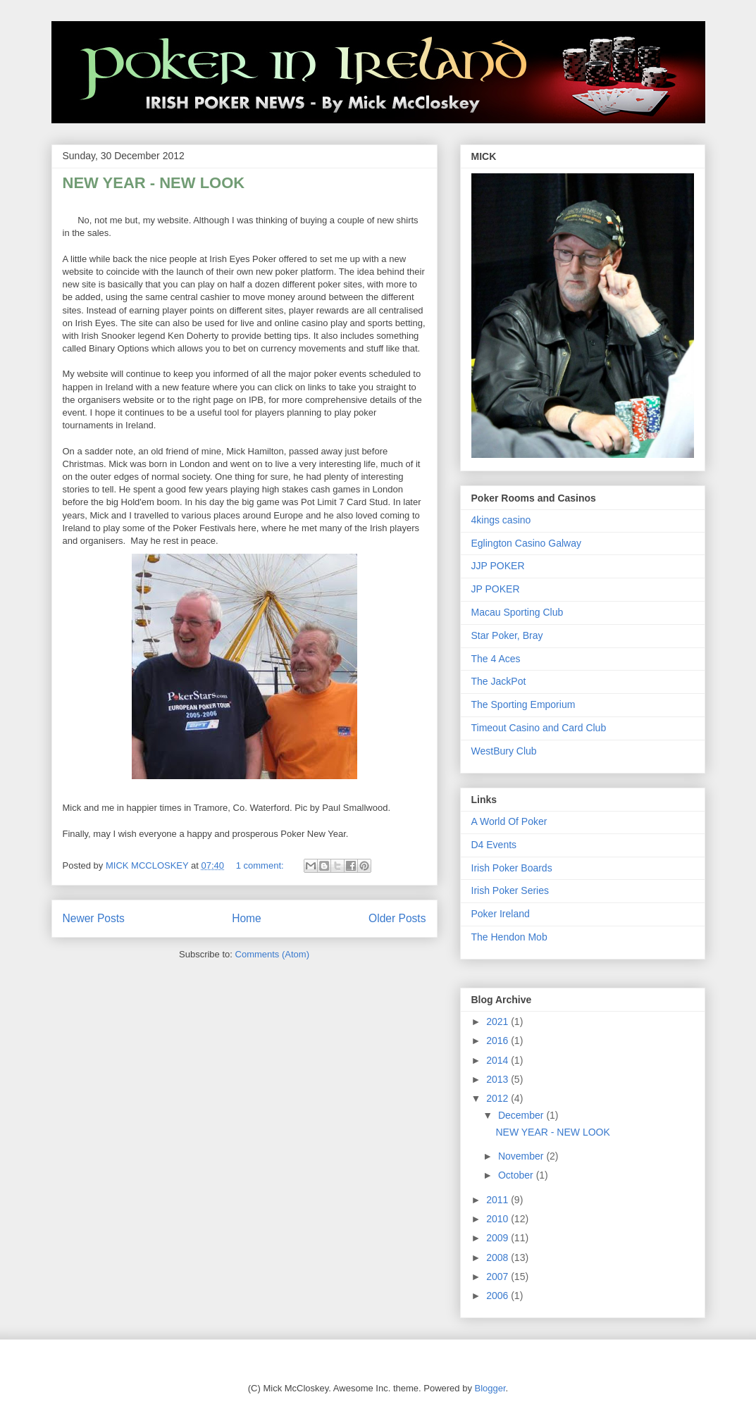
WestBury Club (504, 751)
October (517, 1175)
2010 (498, 1218)
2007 (498, 1276)
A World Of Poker (509, 821)
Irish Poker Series (510, 890)
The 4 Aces (496, 658)
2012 (498, 1098)
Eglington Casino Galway (526, 543)
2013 (498, 1079)
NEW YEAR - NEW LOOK (154, 183)
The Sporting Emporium (523, 704)
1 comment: (261, 865)
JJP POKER (498, 565)
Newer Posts (94, 918)
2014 (498, 1060)
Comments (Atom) (272, 954)
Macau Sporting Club (517, 612)
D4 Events (494, 844)
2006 (498, 1295)
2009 (498, 1237)
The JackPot (498, 681)
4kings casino (501, 520)
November (522, 1156)
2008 (498, 1257)
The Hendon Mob (509, 937)
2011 (498, 1199)
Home (246, 918)
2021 (498, 1021)
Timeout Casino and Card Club (539, 727)
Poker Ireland (500, 913)
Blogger (490, 1388)
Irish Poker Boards (511, 868)
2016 (498, 1040)
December (522, 1115)
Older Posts (397, 918)
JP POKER (495, 589)
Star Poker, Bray (507, 635)
